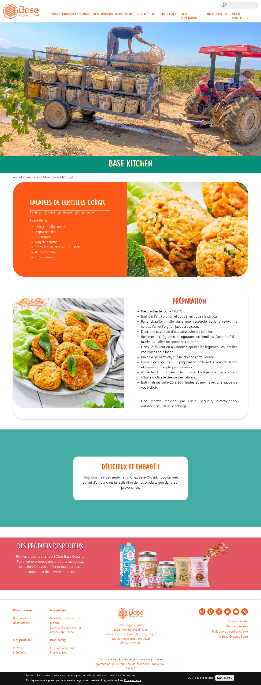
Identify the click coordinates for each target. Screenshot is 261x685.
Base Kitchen (21, 623)
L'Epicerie (19, 653)
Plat (32, 213)
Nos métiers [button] (146, 14)
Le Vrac (18, 648)
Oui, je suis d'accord (200, 679)
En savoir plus (132, 682)
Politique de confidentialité (230, 632)
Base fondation (189, 16)
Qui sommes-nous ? (63, 648)
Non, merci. (224, 679)
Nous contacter (240, 16)
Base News (20, 618)
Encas (38, 213)
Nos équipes (58, 653)
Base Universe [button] (217, 14)
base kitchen (32, 177)
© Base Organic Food (233, 637)
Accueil (17, 177)
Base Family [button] (168, 14)
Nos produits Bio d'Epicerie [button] (113, 14)
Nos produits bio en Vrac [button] (70, 14)
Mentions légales (236, 626)
